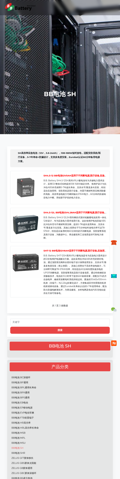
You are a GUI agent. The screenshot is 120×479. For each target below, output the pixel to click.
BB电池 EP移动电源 (21, 419)
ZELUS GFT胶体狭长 (22, 469)
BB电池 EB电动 (19, 414)
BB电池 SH (17, 459)
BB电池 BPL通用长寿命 (23, 399)
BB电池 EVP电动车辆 (22, 424)
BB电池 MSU (18, 454)
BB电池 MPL (18, 449)
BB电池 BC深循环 (20, 389)
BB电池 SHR (18, 464)
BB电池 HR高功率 (21, 434)
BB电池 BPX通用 (20, 404)
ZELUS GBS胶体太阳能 (23, 475)
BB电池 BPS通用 (20, 409)
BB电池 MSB (18, 444)
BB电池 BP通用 (19, 394)
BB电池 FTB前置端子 (22, 429)
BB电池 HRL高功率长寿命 (25, 439)
